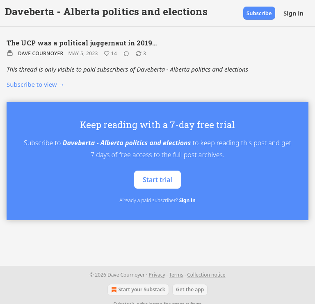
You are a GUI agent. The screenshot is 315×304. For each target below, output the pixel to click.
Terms (176, 274)
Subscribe (259, 13)
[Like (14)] (110, 54)
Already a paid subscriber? (157, 200)
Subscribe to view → (36, 84)
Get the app (190, 289)
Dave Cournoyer (40, 53)
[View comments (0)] (126, 54)
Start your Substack (137, 289)
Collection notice (206, 274)
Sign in (293, 13)
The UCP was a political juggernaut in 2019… (82, 42)
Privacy (157, 274)
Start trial (157, 179)
